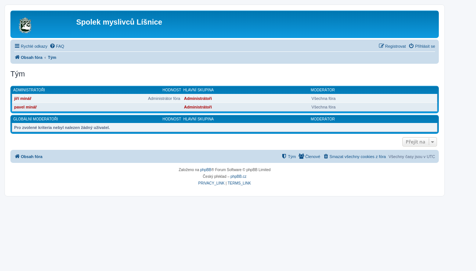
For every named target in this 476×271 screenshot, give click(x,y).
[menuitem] (56, 46)
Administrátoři (29, 90)
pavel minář (25, 107)
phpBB (205, 170)
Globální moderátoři (35, 119)
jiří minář (22, 98)
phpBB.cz (239, 176)
